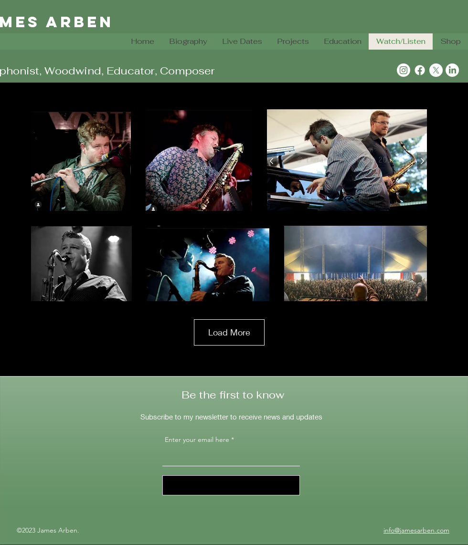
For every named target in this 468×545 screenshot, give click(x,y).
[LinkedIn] (452, 70)
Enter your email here (197, 439)
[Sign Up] (231, 485)
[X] (436, 70)
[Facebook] (419, 70)
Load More (229, 332)
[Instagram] (403, 70)
